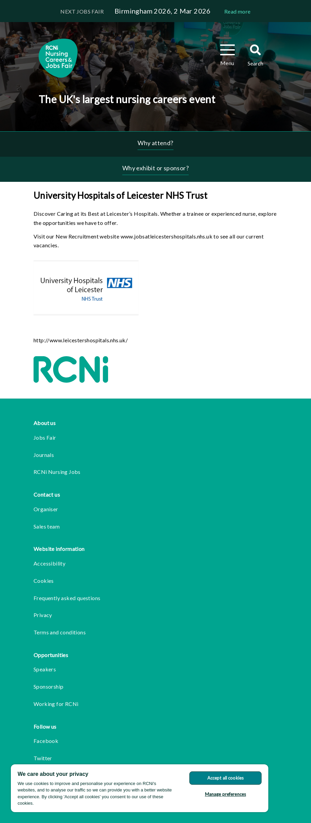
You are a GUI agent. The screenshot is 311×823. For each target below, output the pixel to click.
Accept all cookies (225, 778)
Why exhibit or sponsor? (155, 168)
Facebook (46, 741)
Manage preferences (225, 794)
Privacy (43, 615)
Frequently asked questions (67, 598)
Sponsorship (48, 686)
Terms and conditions (60, 632)
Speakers (45, 669)
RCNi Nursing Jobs (57, 471)
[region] (139, 788)
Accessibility (49, 563)
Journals (44, 455)
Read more (237, 11)
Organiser (46, 509)
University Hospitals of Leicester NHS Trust (120, 195)
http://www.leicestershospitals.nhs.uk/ (81, 340)
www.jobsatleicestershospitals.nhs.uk (166, 236)
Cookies (44, 580)
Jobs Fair (45, 437)
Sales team (47, 526)
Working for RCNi (56, 704)
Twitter (43, 758)
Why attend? (155, 143)
